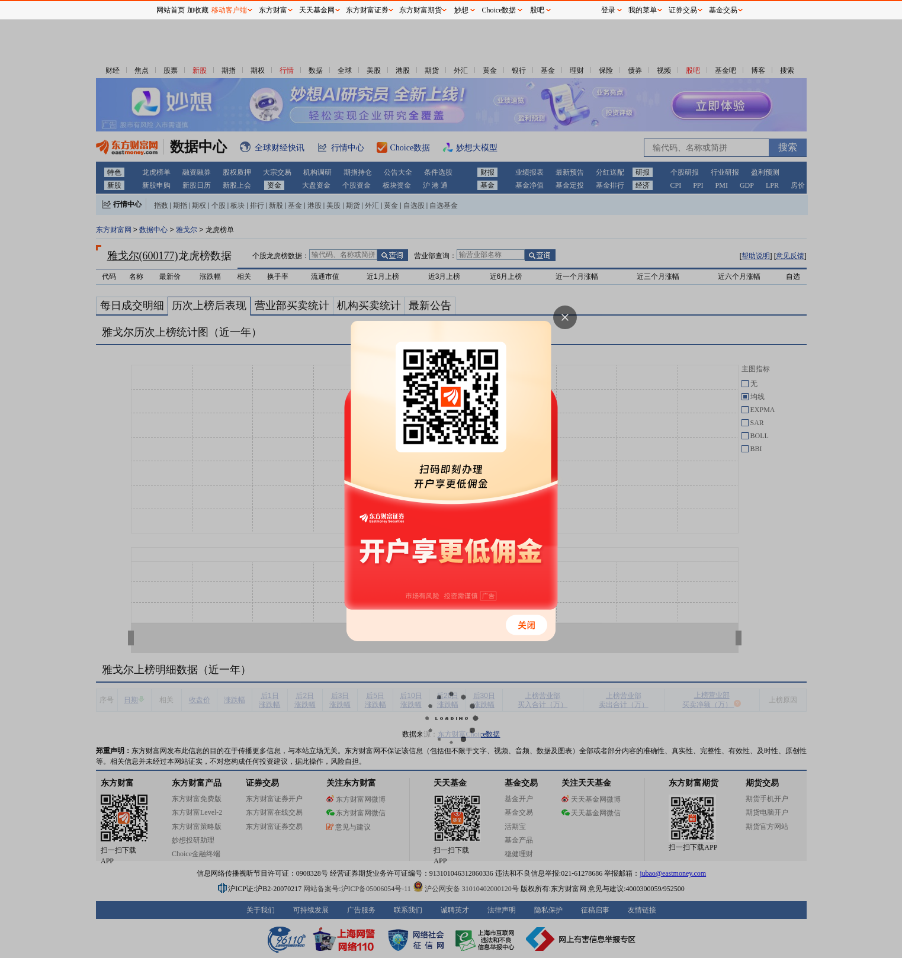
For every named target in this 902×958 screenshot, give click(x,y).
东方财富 (273, 10)
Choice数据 (499, 10)
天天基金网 (317, 10)
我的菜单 (642, 10)
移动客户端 (229, 10)
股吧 (537, 10)
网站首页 (170, 10)
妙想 (461, 10)
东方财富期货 (420, 10)
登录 (608, 10)
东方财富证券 (367, 10)
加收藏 (197, 10)
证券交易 (683, 10)
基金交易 (723, 10)
